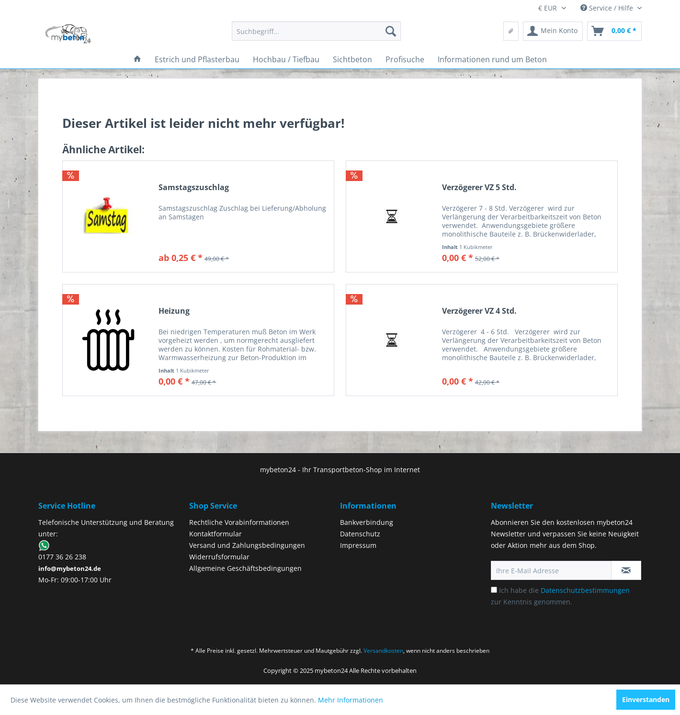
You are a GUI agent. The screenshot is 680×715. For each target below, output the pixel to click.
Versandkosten (383, 651)
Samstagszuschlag (194, 187)
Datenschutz (360, 533)
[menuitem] (316, 31)
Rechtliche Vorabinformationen (239, 522)
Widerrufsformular (219, 556)
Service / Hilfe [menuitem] (607, 7)
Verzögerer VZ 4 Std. (479, 311)
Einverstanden (645, 699)
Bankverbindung (366, 522)
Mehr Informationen (350, 699)
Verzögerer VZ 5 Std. (479, 187)
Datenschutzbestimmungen (585, 590)
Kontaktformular (215, 533)
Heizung (174, 311)
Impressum (358, 545)
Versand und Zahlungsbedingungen (247, 545)
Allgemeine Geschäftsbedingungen (245, 568)
